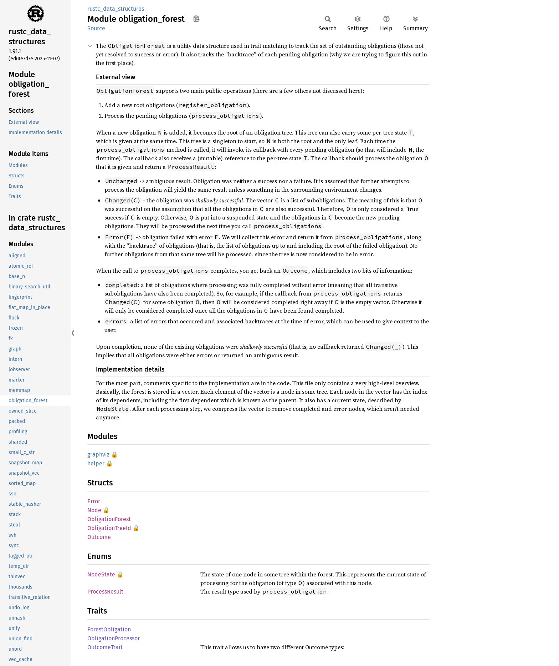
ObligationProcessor (113, 638)
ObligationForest (109, 519)
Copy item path (196, 18)
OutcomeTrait (105, 647)
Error (93, 501)
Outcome (99, 537)
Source (96, 28)
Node (94, 510)
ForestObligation (109, 629)
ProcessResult (105, 591)
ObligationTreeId (109, 528)
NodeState (101, 574)
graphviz (98, 454)
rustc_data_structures (115, 8)
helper (95, 463)
